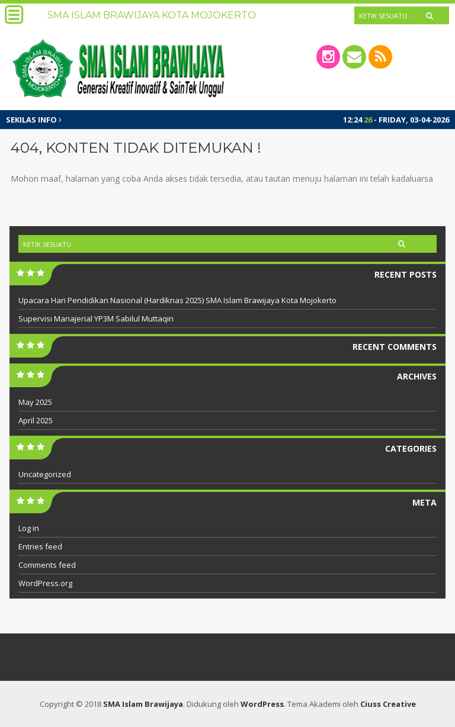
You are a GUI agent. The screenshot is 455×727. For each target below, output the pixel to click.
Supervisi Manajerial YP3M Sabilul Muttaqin (96, 318)
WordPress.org (45, 583)
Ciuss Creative (388, 704)
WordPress (262, 704)
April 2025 (35, 420)
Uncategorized (44, 474)
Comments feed (47, 564)
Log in (28, 528)
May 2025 (35, 402)
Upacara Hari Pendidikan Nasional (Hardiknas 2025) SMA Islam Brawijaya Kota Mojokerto (177, 300)
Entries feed (40, 546)
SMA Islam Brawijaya (143, 704)
